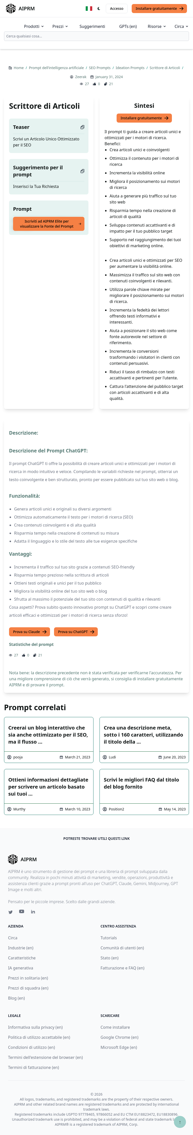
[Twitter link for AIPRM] (10, 912)
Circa (182, 26)
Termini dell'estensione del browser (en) (45, 1057)
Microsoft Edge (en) (119, 1047)
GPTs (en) (128, 26)
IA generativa (20, 968)
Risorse (157, 26)
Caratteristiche (22, 958)
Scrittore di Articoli (165, 67)
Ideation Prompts (131, 67)
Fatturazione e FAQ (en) (122, 968)
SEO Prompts (100, 67)
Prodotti (34, 26)
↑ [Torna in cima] (180, 1121)
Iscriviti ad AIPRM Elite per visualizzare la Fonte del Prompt (50, 224)
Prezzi (61, 26)
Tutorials (109, 938)
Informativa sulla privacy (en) (35, 1027)
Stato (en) (110, 958)
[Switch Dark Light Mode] (99, 9)
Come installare (115, 1027)
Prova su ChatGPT (76, 631)
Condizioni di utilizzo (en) (31, 1047)
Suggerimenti (92, 26)
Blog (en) (16, 998)
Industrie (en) (20, 948)
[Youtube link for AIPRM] (22, 913)
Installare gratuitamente (160, 8)
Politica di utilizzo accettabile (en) (39, 1037)
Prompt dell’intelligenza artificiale (57, 67)
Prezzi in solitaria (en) (28, 978)
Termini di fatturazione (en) (33, 1067)
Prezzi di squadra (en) (28, 988)
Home (19, 67)
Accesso (116, 8)
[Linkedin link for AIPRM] (34, 913)
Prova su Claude (30, 631)
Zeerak (80, 76)
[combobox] (96, 36)
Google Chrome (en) (119, 1037)
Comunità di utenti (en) (122, 948)
